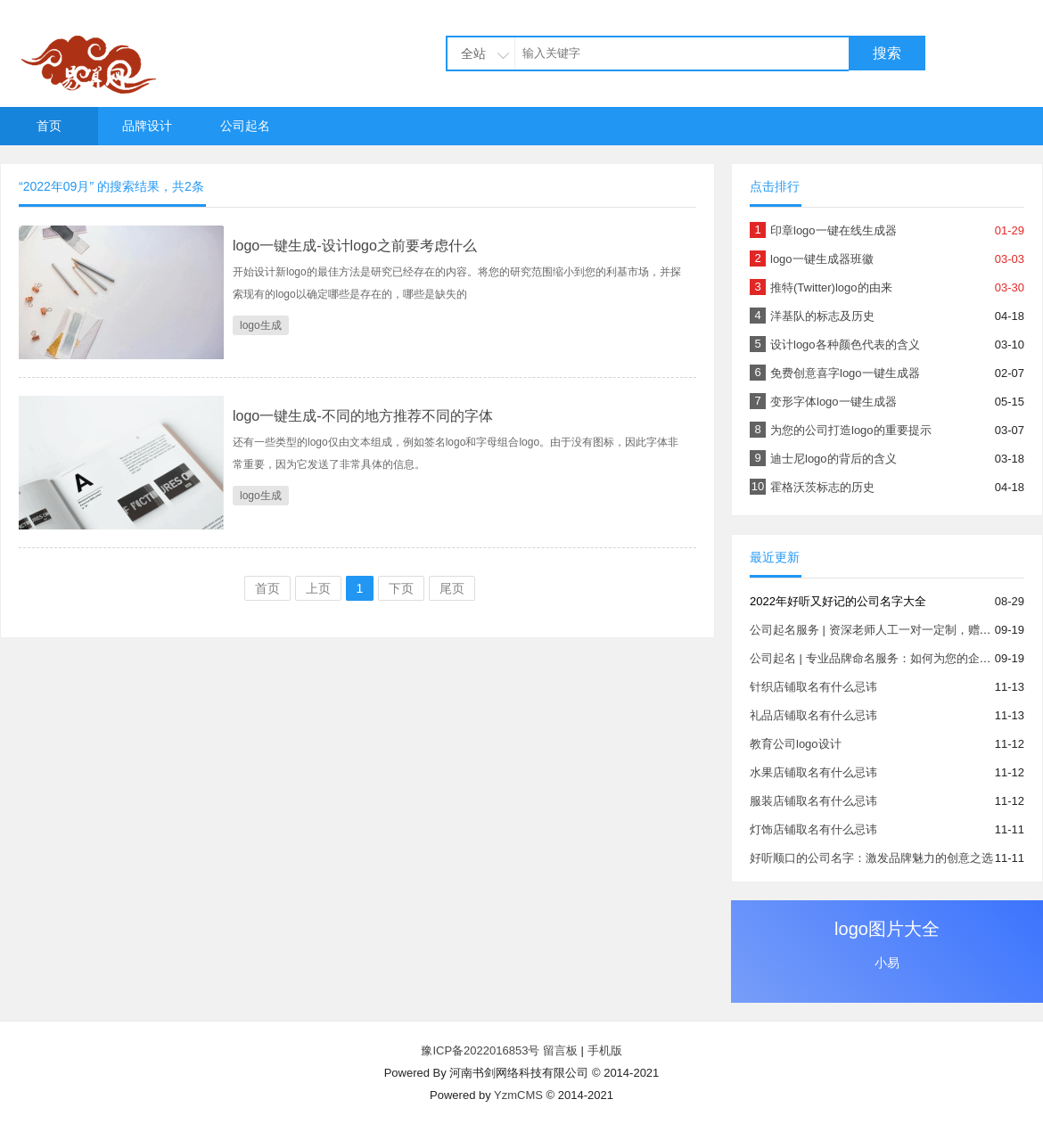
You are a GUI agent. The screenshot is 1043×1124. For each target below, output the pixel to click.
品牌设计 (147, 126)
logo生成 (261, 325)
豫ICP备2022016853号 (482, 1050)
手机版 (604, 1050)
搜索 (887, 53)
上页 (318, 588)
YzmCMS (518, 1095)
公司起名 (245, 126)
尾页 (451, 588)
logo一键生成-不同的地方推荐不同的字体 (363, 415)
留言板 (560, 1050)
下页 (401, 588)
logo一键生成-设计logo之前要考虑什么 (355, 245)
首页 (49, 126)
